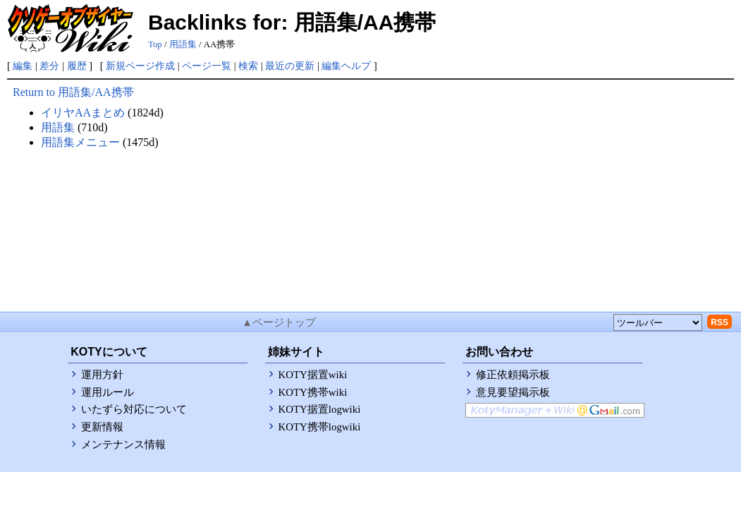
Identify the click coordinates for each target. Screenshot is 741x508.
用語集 (183, 44)
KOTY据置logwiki (319, 409)
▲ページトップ (279, 322)
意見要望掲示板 (513, 392)
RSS (719, 322)
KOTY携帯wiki (313, 392)
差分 (49, 65)
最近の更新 (289, 65)
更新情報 (102, 427)
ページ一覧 (206, 65)
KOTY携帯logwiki (319, 427)
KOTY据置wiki (313, 374)
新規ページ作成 (140, 65)
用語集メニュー (80, 142)
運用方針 (102, 374)
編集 (22, 65)
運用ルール (107, 392)
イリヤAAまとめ (83, 113)
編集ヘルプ (346, 65)
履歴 (77, 65)
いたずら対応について (134, 409)
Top (155, 44)
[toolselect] (657, 322)
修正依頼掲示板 (513, 374)
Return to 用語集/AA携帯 (73, 92)
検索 (248, 65)
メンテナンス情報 (123, 444)
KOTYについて (109, 352)
